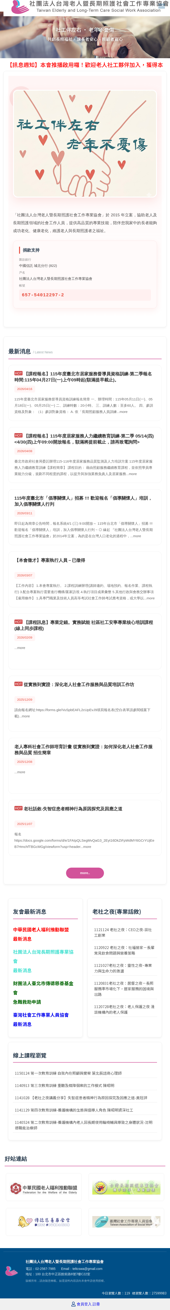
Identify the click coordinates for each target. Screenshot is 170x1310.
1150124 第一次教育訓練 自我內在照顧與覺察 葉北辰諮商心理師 (68, 1073)
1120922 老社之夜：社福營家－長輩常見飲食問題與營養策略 (124, 950)
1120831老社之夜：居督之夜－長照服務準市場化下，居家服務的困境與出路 (124, 988)
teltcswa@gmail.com (88, 1269)
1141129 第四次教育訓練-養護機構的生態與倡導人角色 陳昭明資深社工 (74, 1110)
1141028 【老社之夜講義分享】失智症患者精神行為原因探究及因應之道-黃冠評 (81, 1097)
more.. (85, 873)
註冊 (96, 1304)
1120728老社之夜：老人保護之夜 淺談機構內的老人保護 (124, 1009)
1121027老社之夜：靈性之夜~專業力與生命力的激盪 (123, 968)
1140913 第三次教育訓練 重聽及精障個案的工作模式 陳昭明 (64, 1085)
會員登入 (84, 1304)
